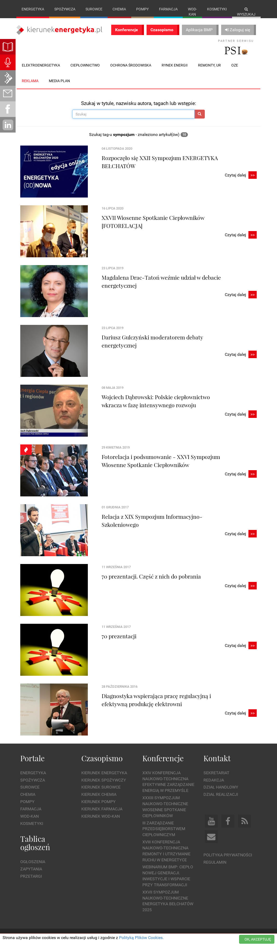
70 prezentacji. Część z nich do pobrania (151, 576)
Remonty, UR (209, 65)
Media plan (59, 81)
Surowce (93, 9)
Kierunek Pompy (98, 801)
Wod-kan (192, 11)
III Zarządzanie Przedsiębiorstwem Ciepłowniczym (163, 829)
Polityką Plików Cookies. (141, 937)
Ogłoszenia (32, 861)
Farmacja (168, 9)
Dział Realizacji (220, 794)
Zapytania (31, 869)
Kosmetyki (217, 9)
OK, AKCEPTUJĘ (258, 939)
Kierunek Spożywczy (103, 780)
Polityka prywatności (227, 854)
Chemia (119, 9)
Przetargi (31, 876)
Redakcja (213, 780)
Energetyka (33, 9)
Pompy (142, 9)
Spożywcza (64, 9)
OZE (234, 65)
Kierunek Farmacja (101, 808)
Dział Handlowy (220, 787)
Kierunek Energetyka (104, 772)
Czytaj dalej (241, 175)
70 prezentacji (119, 636)
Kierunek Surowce (101, 787)
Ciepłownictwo (85, 65)
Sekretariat (216, 772)
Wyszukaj (246, 11)
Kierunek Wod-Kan (100, 816)
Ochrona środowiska (130, 65)
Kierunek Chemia (98, 794)
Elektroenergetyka (41, 65)
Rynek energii (175, 65)
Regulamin (214, 862)
